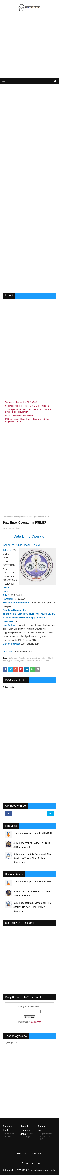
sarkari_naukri (19, 661)
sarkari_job (7, 661)
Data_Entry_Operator (17, 658)
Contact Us (36, 1154)
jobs (43, 658)
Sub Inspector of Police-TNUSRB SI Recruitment (27, 406)
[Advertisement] (29, 44)
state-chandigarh (16, 517)
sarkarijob (30, 661)
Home (5, 517)
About (27, 1154)
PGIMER (50, 658)
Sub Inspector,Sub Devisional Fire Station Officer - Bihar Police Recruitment (28, 410)
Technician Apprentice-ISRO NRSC (21, 402)
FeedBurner (35, 1022)
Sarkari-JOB (9, 528)
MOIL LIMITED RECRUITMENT (19, 415)
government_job (33, 658)
